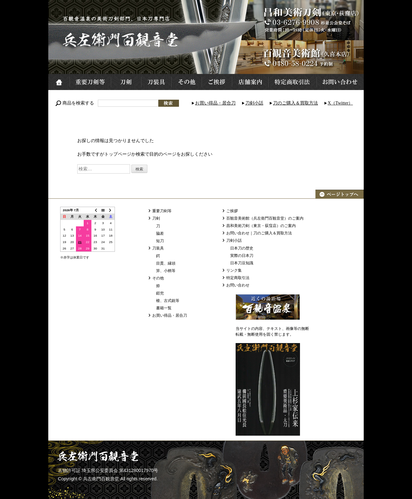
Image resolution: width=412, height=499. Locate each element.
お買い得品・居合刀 (215, 103)
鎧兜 (160, 293)
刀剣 (125, 82)
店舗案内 (249, 82)
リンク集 (234, 270)
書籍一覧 (164, 308)
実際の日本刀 (241, 255)
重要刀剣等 (89, 82)
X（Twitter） (340, 103)
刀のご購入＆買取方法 (295, 103)
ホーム (58, 82)
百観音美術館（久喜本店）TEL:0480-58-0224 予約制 (311, 57)
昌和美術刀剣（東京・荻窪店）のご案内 (261, 225)
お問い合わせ (340, 82)
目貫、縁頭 (165, 263)
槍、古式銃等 (167, 300)
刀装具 (156, 82)
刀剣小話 (254, 103)
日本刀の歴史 (241, 248)
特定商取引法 (292, 82)
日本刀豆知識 (241, 263)
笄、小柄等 (165, 270)
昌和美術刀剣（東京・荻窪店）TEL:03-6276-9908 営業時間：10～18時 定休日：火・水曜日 (311, 20)
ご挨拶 (216, 82)
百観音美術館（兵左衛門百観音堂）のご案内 (265, 218)
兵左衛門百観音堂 (121, 40)
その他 (186, 82)
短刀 (160, 241)
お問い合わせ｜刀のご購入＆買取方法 (259, 233)
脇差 (160, 233)
